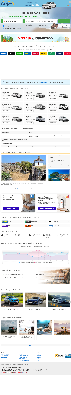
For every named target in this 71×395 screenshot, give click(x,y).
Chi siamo (21, 354)
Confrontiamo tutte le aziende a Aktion (58, 161)
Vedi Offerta (6, 98)
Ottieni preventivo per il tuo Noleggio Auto (11, 367)
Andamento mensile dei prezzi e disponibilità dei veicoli (35, 246)
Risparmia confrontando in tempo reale (58, 165)
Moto (38, 358)
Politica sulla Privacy (23, 355)
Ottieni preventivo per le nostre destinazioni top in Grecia (14, 364)
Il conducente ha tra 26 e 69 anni (13, 28)
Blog (38, 360)
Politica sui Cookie (23, 357)
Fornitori (39, 355)
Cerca (63, 21)
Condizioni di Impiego (24, 360)
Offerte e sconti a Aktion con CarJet (57, 156)
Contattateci (4, 357)
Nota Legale (22, 358)
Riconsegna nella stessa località (12, 26)
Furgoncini (39, 357)
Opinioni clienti (4, 355)
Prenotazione (61, 2)
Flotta (38, 354)
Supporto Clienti (5, 354)
